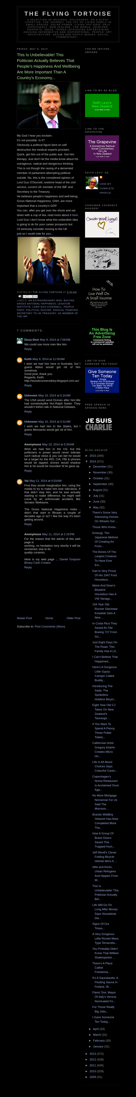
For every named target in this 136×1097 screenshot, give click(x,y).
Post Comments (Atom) (50, 626)
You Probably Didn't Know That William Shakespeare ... (105, 953)
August (98, 490)
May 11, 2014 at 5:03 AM (45, 480)
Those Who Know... (105, 527)
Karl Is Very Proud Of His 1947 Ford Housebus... (104, 575)
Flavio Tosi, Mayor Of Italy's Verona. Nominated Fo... (104, 997)
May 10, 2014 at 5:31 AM (54, 421)
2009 (93, 1077)
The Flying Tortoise (68, 13)
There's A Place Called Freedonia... (102, 968)
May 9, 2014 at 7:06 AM (55, 339)
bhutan (69, 300)
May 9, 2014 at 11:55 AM (49, 359)
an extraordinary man (45, 300)
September (100, 484)
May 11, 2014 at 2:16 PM (58, 534)
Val (26, 480)
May (96, 507)
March (97, 1034)
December (100, 466)
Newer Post (24, 618)
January (98, 1046)
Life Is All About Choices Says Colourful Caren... (105, 766)
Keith (28, 359)
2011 (93, 1065)
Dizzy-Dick (31, 339)
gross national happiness (36, 303)
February (99, 1040)
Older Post (73, 618)
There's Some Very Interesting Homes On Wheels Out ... (105, 517)
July (96, 495)
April (96, 1029)
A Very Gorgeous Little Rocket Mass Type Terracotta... (105, 938)
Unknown (30, 395)
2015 (93, 455)
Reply (28, 349)
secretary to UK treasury (36, 313)
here (74, 215)
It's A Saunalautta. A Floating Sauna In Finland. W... (105, 982)
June (96, 501)
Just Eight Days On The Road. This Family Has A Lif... (105, 647)
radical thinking (65, 310)
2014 (93, 461)
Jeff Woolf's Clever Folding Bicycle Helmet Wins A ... (104, 857)
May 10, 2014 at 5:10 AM (54, 395)
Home (49, 618)
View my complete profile (107, 188)
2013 (93, 1053)
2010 (93, 1071)
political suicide (38, 310)
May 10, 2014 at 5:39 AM (58, 444)
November (100, 472)
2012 (93, 1059)
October (98, 478)
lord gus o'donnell (47, 307)
